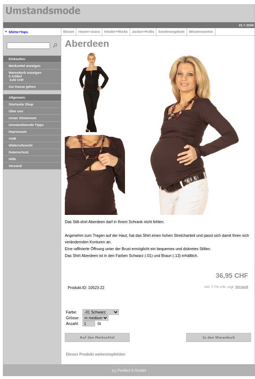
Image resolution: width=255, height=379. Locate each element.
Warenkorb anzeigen (22, 73)
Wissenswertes (201, 31)
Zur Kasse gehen (19, 87)
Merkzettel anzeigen (21, 66)
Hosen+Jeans (89, 31)
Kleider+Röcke (115, 31)
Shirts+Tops (15, 32)
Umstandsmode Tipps (23, 125)
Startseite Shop (18, 104)
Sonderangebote (171, 31)
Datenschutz (15, 152)
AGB (9, 138)
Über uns (13, 111)
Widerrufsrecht (17, 145)
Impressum (15, 132)
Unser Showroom (19, 118)
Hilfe (9, 159)
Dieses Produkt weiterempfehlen (95, 354)
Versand (12, 166)
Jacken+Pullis (143, 31)
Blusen (68, 31)
